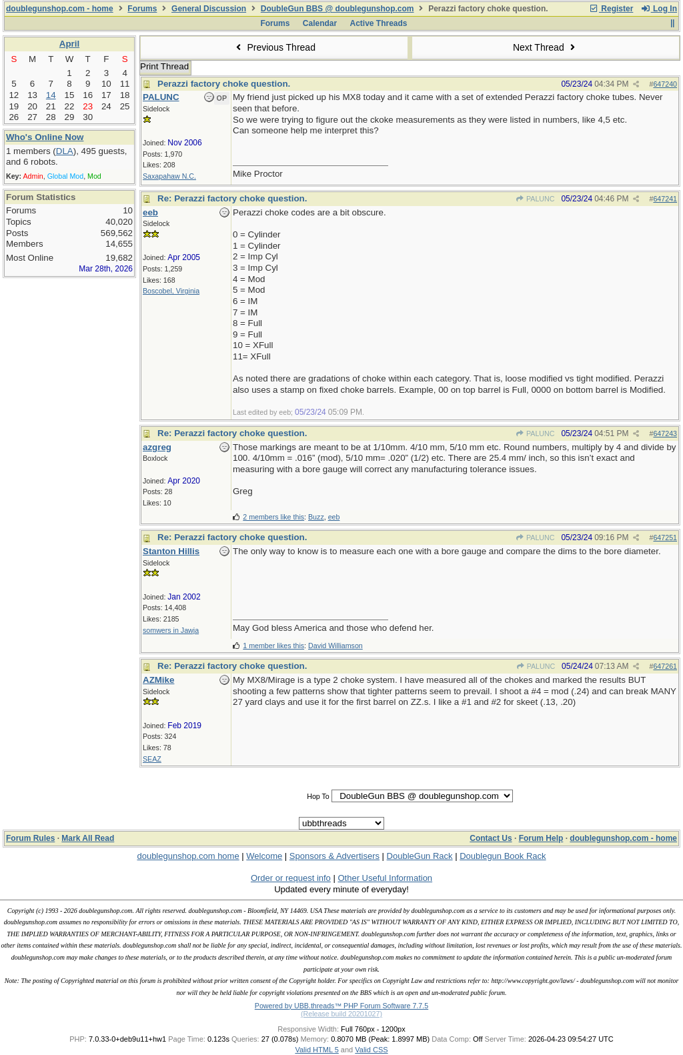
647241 (665, 199)
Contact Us (491, 838)
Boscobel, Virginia (171, 291)
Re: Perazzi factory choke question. (232, 198)
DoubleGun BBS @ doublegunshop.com (337, 8)
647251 (665, 538)
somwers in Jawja (171, 630)
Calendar (320, 23)
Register (611, 8)
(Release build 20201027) (341, 1014)
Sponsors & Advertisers (334, 856)
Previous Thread (274, 47)
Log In (659, 8)
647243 (665, 433)
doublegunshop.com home (188, 856)
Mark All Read (87, 838)
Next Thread (545, 47)
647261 (665, 666)
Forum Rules (30, 838)
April (69, 44)
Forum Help (541, 838)
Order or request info (291, 878)
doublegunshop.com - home (59, 8)
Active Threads (379, 23)
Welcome (264, 856)
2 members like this (273, 517)
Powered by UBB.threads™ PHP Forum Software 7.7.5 (341, 1006)
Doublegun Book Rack (503, 856)
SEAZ (152, 759)
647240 (665, 84)
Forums (142, 8)
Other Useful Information (384, 878)
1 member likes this (273, 646)
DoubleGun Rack (420, 856)
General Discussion (208, 8)
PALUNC (535, 199)
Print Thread (164, 66)
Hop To (318, 796)
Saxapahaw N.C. (169, 176)
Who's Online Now (44, 137)
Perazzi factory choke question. (223, 84)
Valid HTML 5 (316, 1050)
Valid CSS (371, 1050)
